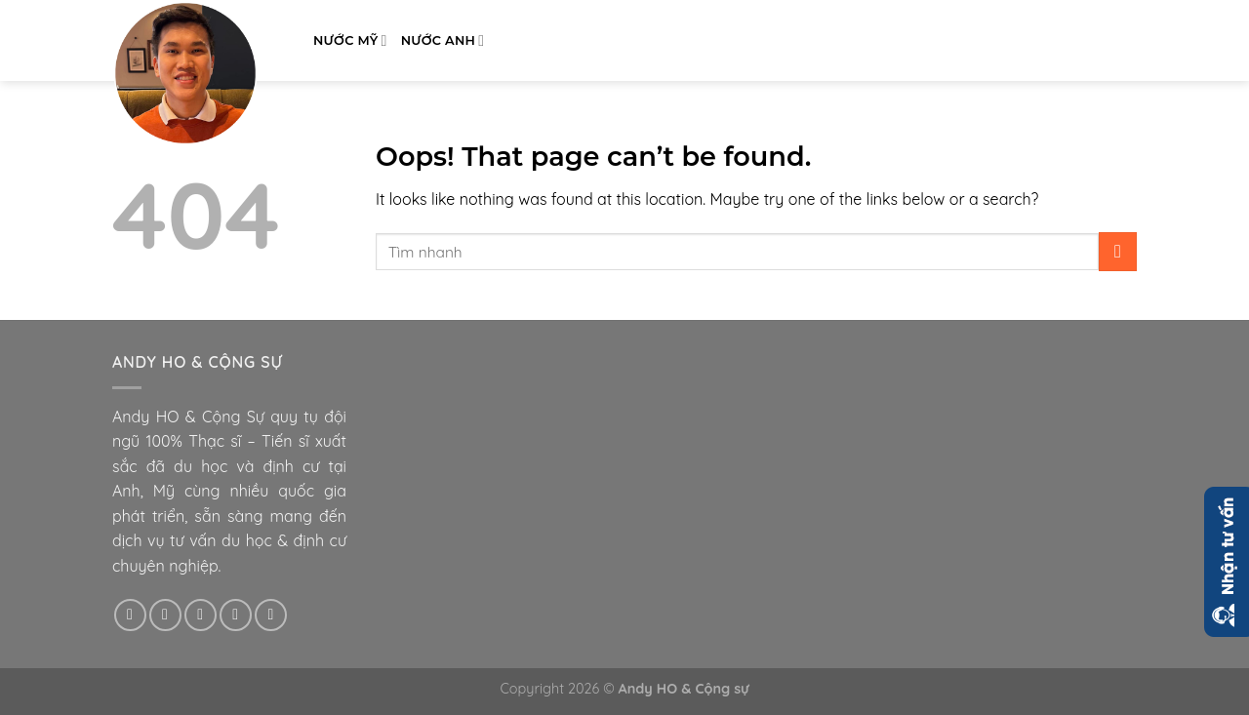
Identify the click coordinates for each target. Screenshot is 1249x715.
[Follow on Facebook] (130, 615)
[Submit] (1118, 251)
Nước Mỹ (350, 40)
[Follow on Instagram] (165, 615)
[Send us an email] (236, 615)
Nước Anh (443, 40)
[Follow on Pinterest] (271, 615)
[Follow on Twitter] (200, 615)
